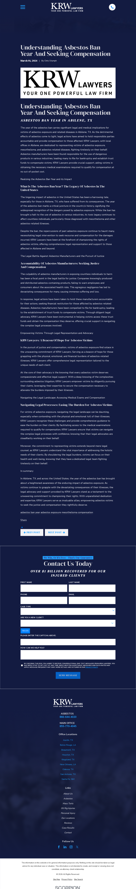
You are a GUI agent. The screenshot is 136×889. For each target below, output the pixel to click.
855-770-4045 (68, 726)
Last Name (74, 582)
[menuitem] (56, 879)
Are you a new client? (32, 618)
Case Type (25, 607)
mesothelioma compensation (77, 512)
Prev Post (32, 532)
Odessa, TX (68, 769)
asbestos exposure (51, 512)
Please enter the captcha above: (38, 636)
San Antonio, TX (68, 774)
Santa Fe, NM (68, 779)
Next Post (56, 532)
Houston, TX (68, 754)
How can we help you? (32, 648)
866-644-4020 (68, 717)
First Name (26, 582)
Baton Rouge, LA (68, 745)
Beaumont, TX (68, 749)
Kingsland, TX (68, 759)
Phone (23, 595)
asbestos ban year (30, 512)
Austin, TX (68, 740)
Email (71, 595)
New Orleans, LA (68, 764)
